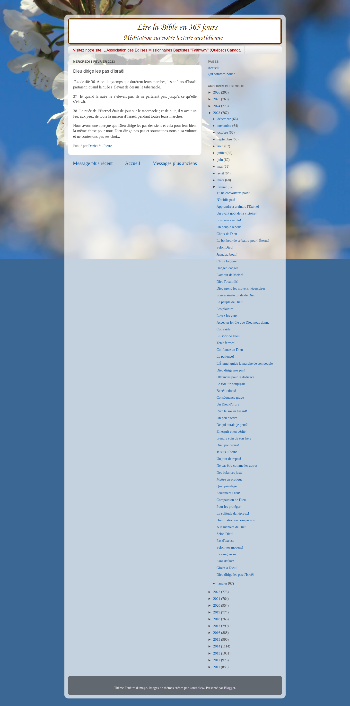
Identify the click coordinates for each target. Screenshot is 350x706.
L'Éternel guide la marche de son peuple (245, 363)
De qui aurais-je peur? (232, 425)
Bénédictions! (226, 391)
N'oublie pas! (226, 200)
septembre (225, 139)
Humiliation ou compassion (236, 520)
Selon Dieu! (225, 247)
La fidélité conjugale (231, 384)
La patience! (225, 356)
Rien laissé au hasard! (232, 411)
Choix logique (226, 261)
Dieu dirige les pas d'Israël (235, 575)
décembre (225, 119)
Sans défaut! (225, 561)
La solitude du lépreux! (233, 513)
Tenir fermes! (226, 343)
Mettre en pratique (229, 479)
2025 (217, 99)
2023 (217, 113)
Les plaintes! (226, 309)
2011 (217, 667)
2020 (217, 605)
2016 (217, 633)
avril (221, 173)
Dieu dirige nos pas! (231, 370)
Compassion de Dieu (231, 500)
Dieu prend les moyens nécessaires (241, 288)
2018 (217, 619)
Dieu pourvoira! (228, 445)
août (221, 146)
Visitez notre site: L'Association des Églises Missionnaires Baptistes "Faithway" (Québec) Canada (157, 50)
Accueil (132, 163)
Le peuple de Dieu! (230, 302)
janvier (223, 583)
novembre (225, 126)
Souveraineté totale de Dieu (236, 295)
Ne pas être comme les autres (237, 465)
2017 (217, 626)
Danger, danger (227, 268)
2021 (217, 599)
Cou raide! (224, 329)
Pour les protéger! (229, 506)
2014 (217, 646)
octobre (223, 132)
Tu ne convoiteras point (233, 193)
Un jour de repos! (229, 459)
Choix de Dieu (227, 234)
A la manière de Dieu (231, 527)
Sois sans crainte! (229, 220)
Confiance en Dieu (230, 350)
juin (221, 160)
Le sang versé (226, 554)
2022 (217, 592)
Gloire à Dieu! (227, 568)
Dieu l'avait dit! (227, 282)
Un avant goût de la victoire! (237, 213)
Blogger (229, 688)
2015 (217, 639)
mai (221, 166)
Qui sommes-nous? (221, 74)
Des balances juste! (230, 472)
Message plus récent (93, 163)
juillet (222, 153)
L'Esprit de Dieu (228, 336)
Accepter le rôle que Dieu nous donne (243, 322)
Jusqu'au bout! (227, 254)
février (223, 187)
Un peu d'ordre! (228, 418)
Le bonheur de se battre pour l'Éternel (243, 240)
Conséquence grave (230, 397)
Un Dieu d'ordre (228, 404)
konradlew (197, 688)
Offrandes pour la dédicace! (236, 377)
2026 (217, 92)
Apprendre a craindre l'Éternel (238, 206)
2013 (217, 653)
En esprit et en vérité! (232, 431)
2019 (217, 612)
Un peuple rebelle (229, 227)
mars (221, 180)
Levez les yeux (227, 316)
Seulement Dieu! (228, 493)
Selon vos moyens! (230, 547)
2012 (217, 660)
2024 (217, 106)
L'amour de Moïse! (230, 275)
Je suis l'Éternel (227, 452)
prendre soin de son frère (234, 438)
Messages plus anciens (175, 163)
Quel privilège (227, 486)
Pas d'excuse (225, 540)
